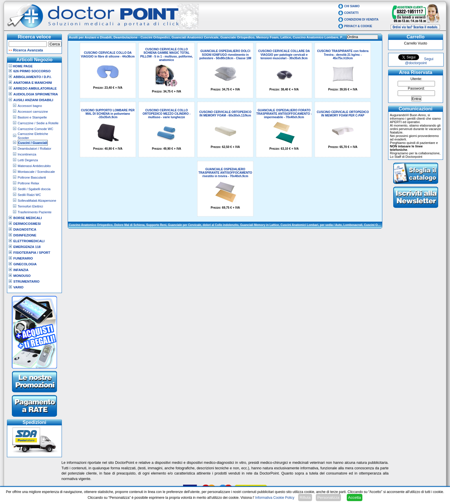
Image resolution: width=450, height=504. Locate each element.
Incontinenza (27, 154)
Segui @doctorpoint (419, 61)
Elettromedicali (29, 241)
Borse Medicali (27, 218)
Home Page (21, 66)
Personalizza (328, 497)
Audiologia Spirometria (35, 94)
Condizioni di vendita (361, 19)
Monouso (22, 275)
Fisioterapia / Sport (31, 252)
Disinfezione (24, 235)
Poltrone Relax (28, 183)
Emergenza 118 (26, 247)
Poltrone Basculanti (32, 177)
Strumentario (26, 281)
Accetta (354, 497)
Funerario (23, 258)
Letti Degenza (28, 160)
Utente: (416, 79)
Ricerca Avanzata (28, 50)
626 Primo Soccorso (32, 71)
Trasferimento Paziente (34, 212)
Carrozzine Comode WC (35, 129)
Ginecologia (25, 264)
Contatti (351, 12)
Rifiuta (305, 497)
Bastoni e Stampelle (32, 117)
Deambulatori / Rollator (34, 148)
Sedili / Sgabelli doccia (34, 189)
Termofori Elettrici (30, 206)
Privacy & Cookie (358, 26)
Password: (416, 88)
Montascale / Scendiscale (36, 171)
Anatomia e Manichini (32, 82)
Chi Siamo (351, 6)
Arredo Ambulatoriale (35, 88)
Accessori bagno (30, 106)
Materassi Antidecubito (34, 166)
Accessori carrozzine (33, 111)
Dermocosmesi (27, 223)
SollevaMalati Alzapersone (37, 200)
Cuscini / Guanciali (32, 142)
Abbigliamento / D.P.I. (32, 77)
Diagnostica (24, 229)
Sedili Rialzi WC (29, 195)
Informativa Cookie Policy (274, 498)
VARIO (18, 287)
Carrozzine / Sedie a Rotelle (38, 123)
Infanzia (20, 270)
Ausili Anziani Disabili (33, 100)
